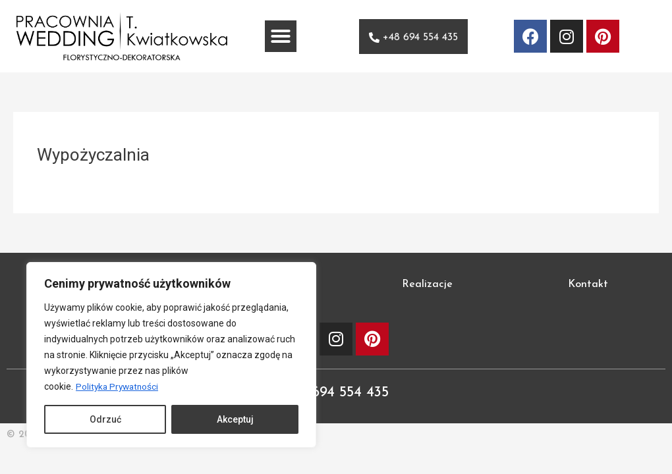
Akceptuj (235, 419)
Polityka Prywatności (119, 386)
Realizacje (427, 284)
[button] (280, 36)
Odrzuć (105, 419)
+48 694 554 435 (336, 392)
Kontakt (588, 284)
